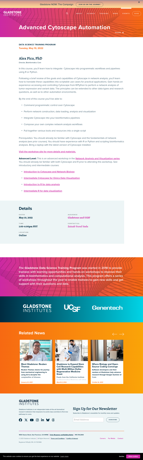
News (115, 13)
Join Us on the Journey (89, 4)
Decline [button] (121, 456)
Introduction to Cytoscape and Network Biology (49, 171)
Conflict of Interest (72, 438)
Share (119, 33)
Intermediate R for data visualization (43, 190)
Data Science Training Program (37, 44)
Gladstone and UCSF (79, 218)
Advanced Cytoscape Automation (29, 290)
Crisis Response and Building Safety (61, 435)
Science (91, 13)
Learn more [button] (64, 456)
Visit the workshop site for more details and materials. (47, 151)
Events (126, 13)
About (79, 13)
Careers (103, 438)
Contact (120, 438)
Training (104, 13)
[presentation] (115, 334)
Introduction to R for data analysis (42, 184)
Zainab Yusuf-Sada (78, 226)
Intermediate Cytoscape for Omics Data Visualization (52, 178)
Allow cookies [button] (133, 456)
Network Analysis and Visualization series (97, 158)
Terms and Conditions (58, 438)
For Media (111, 438)
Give (136, 13)
